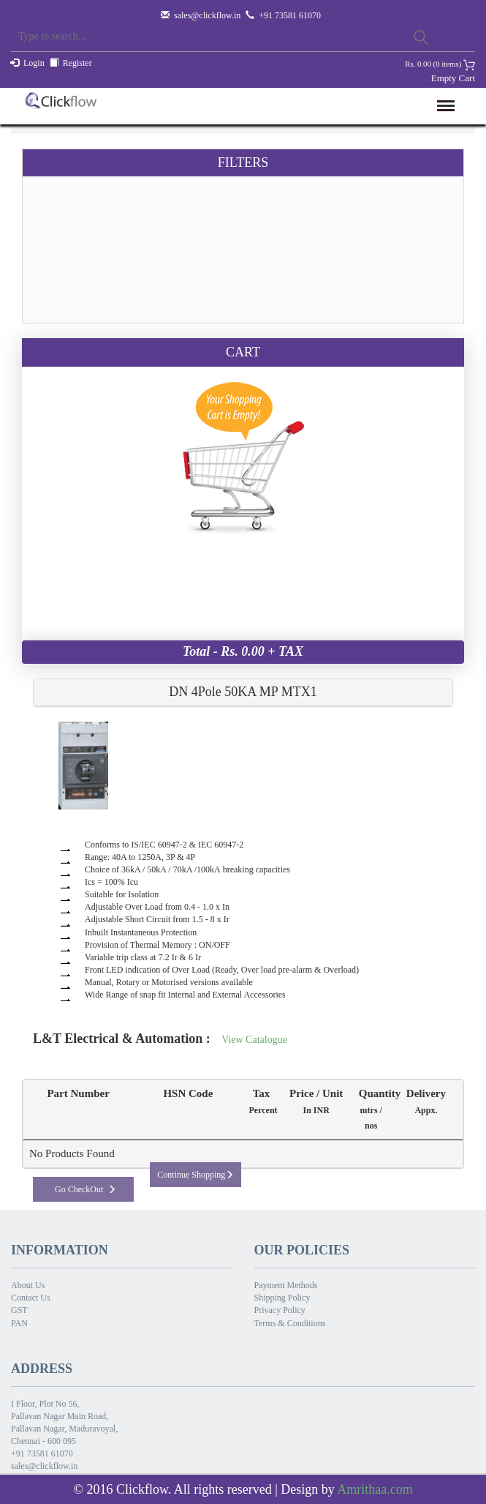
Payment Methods (286, 1285)
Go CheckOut (85, 1189)
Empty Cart (453, 77)
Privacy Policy (279, 1310)
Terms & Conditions (290, 1323)
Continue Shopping (195, 1175)
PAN (19, 1323)
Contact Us (30, 1297)
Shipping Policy (282, 1297)
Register (77, 63)
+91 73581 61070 (42, 1453)
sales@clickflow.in (207, 15)
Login (34, 63)
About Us (28, 1285)
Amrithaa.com (374, 1489)
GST (19, 1310)
